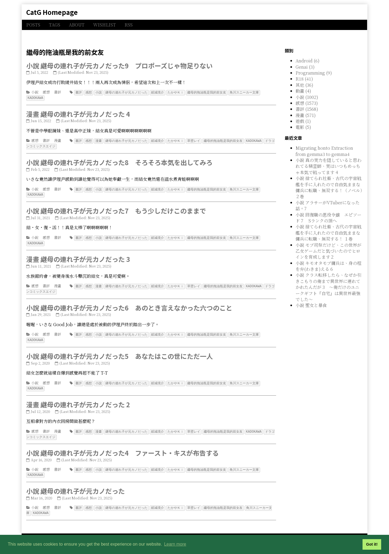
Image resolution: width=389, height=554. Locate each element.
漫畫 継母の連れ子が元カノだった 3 (78, 257)
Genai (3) (305, 67)
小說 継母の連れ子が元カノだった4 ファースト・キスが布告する (122, 448)
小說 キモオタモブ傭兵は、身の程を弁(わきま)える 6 (328, 266)
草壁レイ (193, 140)
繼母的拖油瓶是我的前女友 (206, 92)
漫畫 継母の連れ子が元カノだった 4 (78, 113)
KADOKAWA (35, 97)
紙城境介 (157, 92)
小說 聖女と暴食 (311, 305)
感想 (46, 92)
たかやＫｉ (175, 92)
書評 (57, 92)
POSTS (33, 25)
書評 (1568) (307, 109)
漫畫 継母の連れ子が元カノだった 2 (78, 400)
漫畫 (57, 139)
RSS (129, 25)
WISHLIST (104, 25)
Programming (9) (314, 73)
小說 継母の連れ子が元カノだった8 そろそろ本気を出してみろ (119, 161)
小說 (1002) (307, 97)
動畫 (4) (303, 91)
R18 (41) (304, 79)
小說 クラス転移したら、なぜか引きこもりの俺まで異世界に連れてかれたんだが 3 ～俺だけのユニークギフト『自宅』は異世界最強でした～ (328, 287)
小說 (34, 92)
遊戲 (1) (303, 121)
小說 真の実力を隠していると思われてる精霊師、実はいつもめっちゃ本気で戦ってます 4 (328, 166)
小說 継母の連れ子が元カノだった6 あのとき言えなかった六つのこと (129, 305)
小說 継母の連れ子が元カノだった (75, 486)
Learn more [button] (175, 544)
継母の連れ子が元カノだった (126, 92)
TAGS (54, 25)
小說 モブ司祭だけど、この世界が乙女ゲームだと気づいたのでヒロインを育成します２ (328, 251)
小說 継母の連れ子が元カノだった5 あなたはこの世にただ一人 (119, 353)
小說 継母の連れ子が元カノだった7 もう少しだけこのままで (116, 209)
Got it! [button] (371, 544)
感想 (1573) (307, 103)
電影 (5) (303, 127)
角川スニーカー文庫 (244, 92)
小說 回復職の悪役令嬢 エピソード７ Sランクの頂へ (328, 218)
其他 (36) (304, 85)
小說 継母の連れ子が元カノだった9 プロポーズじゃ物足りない (119, 65)
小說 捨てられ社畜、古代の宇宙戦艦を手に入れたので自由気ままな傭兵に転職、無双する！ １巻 (328, 232)
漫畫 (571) (306, 115)
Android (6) (308, 61)
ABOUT (77, 25)
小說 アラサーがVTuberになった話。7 (328, 205)
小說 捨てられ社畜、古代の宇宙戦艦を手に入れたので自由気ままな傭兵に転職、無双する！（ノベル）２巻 (329, 187)
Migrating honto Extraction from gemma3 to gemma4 (324, 151)
